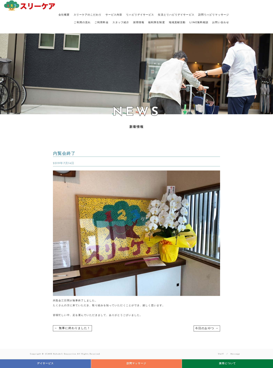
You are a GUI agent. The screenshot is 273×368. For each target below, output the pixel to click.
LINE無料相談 (198, 22)
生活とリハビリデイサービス (176, 15)
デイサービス (45, 363)
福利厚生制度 (156, 22)
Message (235, 354)
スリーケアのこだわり (88, 15)
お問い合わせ (220, 22)
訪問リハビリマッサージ (213, 15)
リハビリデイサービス (140, 15)
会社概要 (64, 15)
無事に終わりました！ (72, 328)
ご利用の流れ (82, 22)
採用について (227, 363)
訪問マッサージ (136, 363)
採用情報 (138, 22)
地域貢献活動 (177, 22)
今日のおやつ (207, 328)
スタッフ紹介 (120, 22)
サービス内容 (114, 15)
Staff (221, 354)
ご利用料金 (102, 22)
